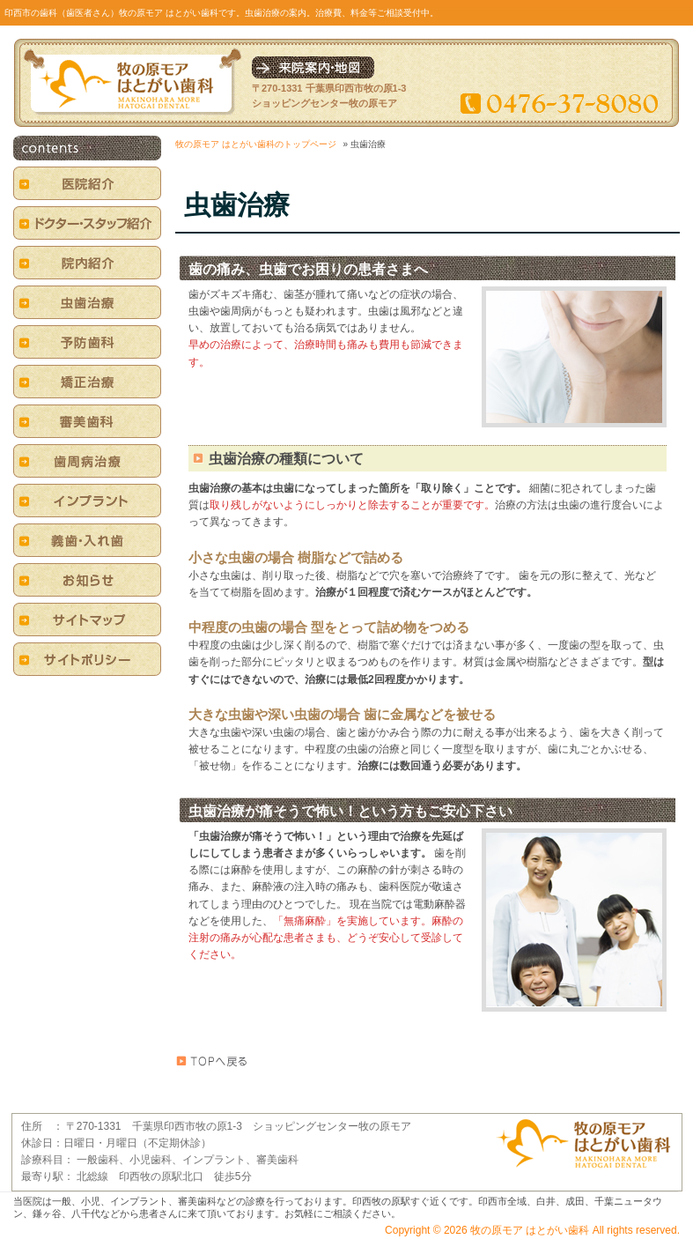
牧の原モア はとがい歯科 (529, 1230)
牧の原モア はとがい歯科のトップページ (255, 144)
